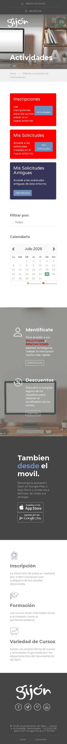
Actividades (44, 110)
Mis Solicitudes (28, 135)
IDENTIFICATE (34, 362)
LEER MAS (33, 413)
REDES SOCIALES (36, 3)
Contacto (40, 739)
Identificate (35, 11)
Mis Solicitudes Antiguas (28, 170)
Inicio (13, 73)
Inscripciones (26, 99)
